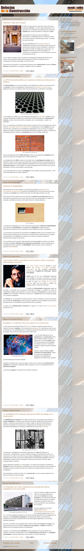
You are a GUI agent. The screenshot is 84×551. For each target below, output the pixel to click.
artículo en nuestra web (43, 87)
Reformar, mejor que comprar (14, 23)
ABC (21, 464)
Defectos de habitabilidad (12, 186)
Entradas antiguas (50, 543)
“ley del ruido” (41, 116)
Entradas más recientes (11, 543)
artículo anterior (43, 43)
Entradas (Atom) (14, 546)
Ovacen (29, 326)
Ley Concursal (52, 306)
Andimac (45, 426)
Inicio (32, 543)
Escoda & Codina (73, 21)
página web (37, 328)
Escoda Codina (15, 71)
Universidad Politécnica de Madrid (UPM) (19, 127)
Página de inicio (7, 15)
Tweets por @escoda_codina (68, 33)
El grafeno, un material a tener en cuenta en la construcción (26, 323)
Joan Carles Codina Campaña (35, 265)
